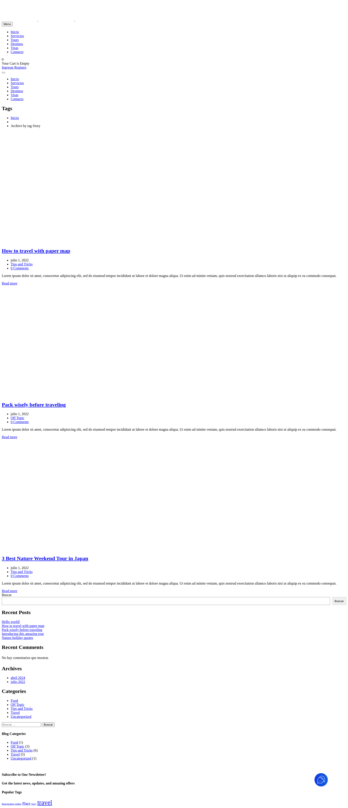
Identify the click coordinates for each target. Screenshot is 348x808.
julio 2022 (18, 682)
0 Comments (20, 268)
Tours (15, 40)
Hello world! (11, 622)
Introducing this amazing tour (23, 634)
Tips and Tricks (22, 264)
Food (14, 701)
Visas (14, 48)
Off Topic (17, 418)
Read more (9, 283)
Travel (15, 712)
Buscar (7, 595)
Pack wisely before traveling (22, 630)
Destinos (17, 44)
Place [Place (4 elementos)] (26, 803)
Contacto (17, 52)
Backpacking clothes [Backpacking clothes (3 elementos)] (11, 804)
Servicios (17, 36)
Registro (20, 67)
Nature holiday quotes (17, 638)
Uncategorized (21, 716)
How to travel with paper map (23, 626)
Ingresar (8, 67)
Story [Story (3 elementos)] (33, 804)
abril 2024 (18, 678)
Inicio (15, 32)
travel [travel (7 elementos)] (44, 802)
